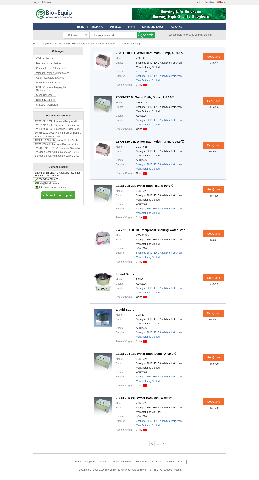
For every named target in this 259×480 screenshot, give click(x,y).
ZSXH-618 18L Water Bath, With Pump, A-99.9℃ (150, 53)
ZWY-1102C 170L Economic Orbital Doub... (58, 129)
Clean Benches (44, 95)
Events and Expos (152, 26)
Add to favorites (205, 2)
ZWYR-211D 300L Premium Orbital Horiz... (58, 132)
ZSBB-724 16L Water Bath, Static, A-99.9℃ (146, 353)
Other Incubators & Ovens (50, 77)
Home (80, 26)
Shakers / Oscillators (47, 104)
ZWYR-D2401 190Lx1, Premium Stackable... (59, 148)
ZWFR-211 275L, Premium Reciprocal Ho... (58, 121)
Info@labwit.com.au (49, 183)
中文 (221, 2)
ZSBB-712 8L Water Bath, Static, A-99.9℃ (145, 97)
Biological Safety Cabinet (48, 136)
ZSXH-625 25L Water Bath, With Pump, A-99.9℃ (150, 141)
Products (115, 26)
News (131, 26)
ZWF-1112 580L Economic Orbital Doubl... (57, 140)
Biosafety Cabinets (46, 99)
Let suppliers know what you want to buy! (191, 34)
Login (36, 2)
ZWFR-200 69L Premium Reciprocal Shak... (58, 144)
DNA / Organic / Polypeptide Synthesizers (51, 89)
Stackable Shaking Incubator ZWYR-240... (57, 152)
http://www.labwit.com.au (52, 187)
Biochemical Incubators (48, 63)
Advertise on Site (175, 461)
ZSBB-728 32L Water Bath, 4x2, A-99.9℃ (144, 185)
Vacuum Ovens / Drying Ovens (52, 73)
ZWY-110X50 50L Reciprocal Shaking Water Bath (150, 230)
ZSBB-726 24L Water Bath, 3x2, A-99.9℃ (144, 398)
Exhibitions (142, 461)
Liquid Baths (125, 274)
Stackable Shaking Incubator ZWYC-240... (57, 155)
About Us (176, 26)
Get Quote (213, 56)
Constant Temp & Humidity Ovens (54, 68)
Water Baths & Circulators (50, 82)
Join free (46, 2)
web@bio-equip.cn (136, 469)
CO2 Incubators (44, 58)
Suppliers (97, 26)
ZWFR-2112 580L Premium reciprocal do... (58, 125)
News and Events (122, 461)
